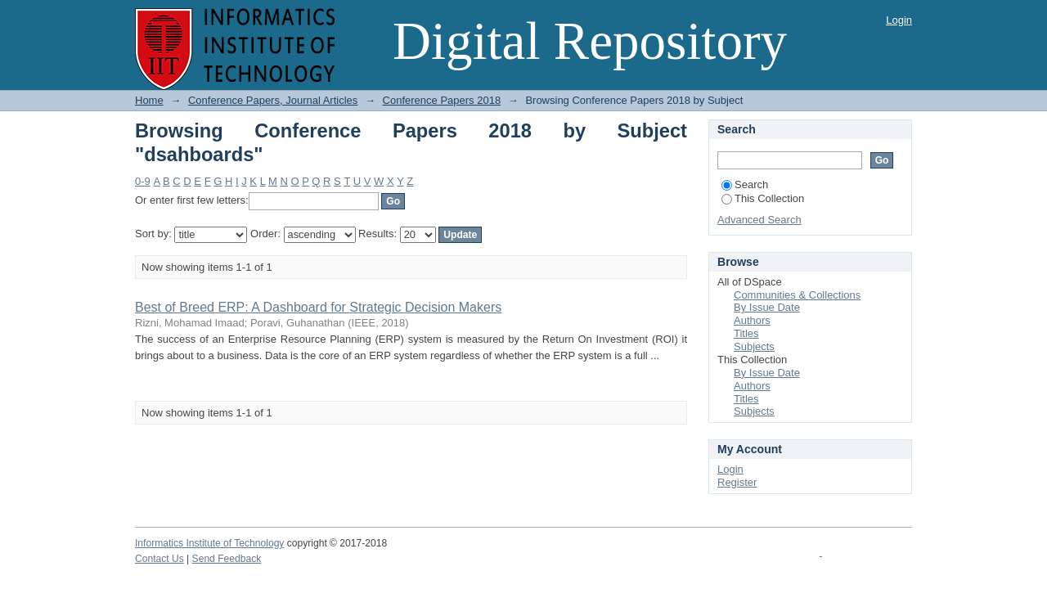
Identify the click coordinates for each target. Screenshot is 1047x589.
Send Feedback (227, 558)
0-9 (143, 181)
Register (737, 482)
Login (899, 20)
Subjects (754, 346)
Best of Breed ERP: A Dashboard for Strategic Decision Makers (318, 307)
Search (744, 184)
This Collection (762, 198)
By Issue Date (767, 307)
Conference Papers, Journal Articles (272, 100)
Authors (752, 320)
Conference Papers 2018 (442, 100)
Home (149, 100)
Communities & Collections (797, 295)
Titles (746, 333)
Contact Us (159, 558)
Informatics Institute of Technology (209, 543)
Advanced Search (759, 220)
